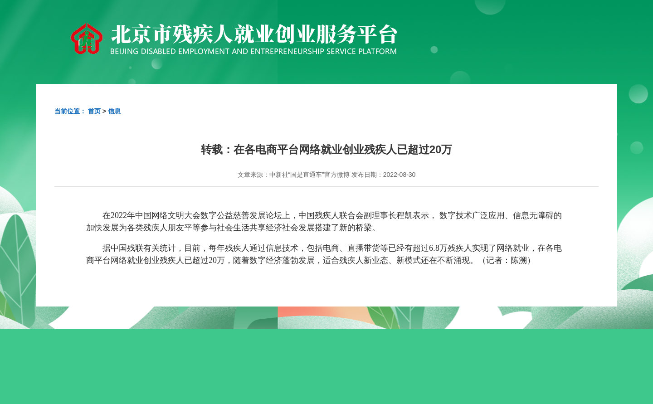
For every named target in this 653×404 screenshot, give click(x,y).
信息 (114, 111)
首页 (94, 111)
